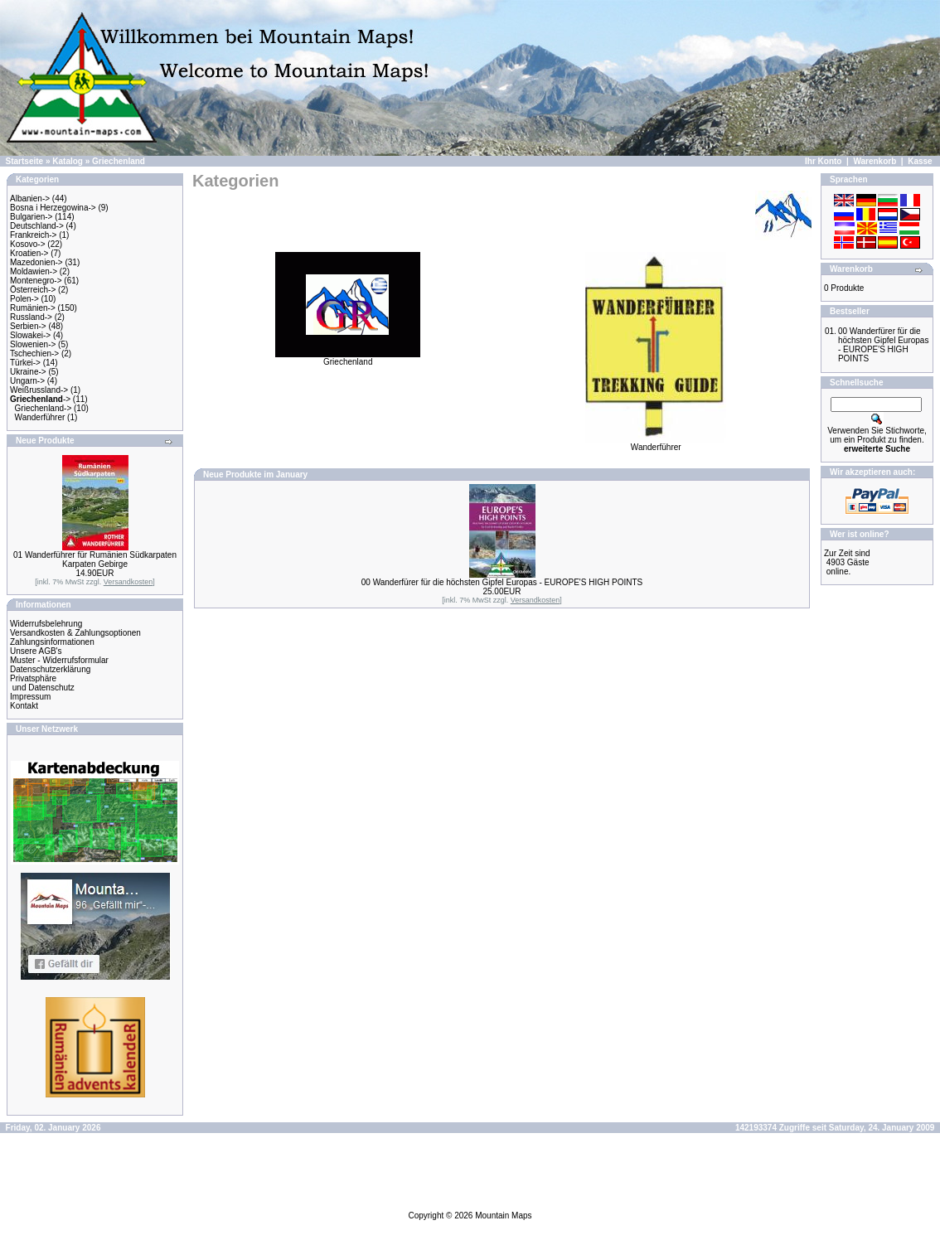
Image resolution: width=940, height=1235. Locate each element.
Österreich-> (33, 289)
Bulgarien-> (31, 216)
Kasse (920, 161)
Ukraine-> (28, 371)
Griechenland (118, 161)
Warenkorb (874, 161)
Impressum (30, 696)
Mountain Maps (503, 1215)
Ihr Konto (823, 161)
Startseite (25, 161)
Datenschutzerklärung (50, 669)
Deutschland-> (37, 225)
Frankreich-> (33, 235)
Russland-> (31, 317)
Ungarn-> (27, 380)
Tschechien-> (34, 353)
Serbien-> (28, 326)
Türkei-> (25, 362)
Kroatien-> (29, 253)
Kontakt (24, 705)
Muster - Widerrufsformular (59, 660)
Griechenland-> (43, 408)
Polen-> (24, 298)
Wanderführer (40, 417)
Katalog (67, 161)
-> (40, 399)
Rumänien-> (33, 307)
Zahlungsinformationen (52, 642)
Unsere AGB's (36, 651)
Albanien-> (30, 198)
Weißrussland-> (39, 390)
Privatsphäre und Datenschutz (42, 683)
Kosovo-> (28, 244)
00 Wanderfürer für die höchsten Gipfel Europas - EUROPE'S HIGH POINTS (501, 582)
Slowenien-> (33, 344)
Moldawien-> (33, 271)
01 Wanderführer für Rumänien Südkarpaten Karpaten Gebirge (95, 559)
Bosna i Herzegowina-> (53, 207)
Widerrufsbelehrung (46, 623)
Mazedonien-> (36, 262)
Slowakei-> (30, 335)
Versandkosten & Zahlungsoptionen (75, 632)
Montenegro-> (36, 280)
